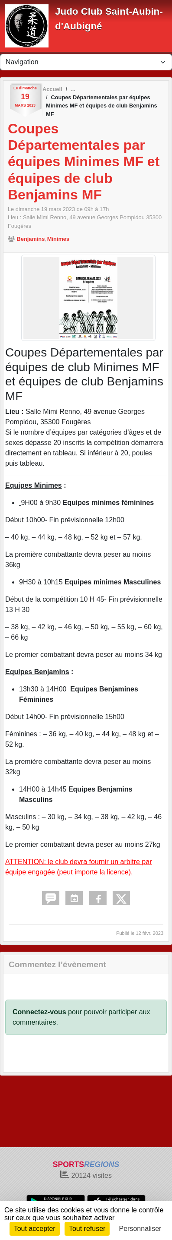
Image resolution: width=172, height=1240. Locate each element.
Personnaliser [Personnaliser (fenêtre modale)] (140, 1228)
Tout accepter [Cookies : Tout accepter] (34, 1228)
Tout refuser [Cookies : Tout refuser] (87, 1228)
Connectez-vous (39, 1012)
